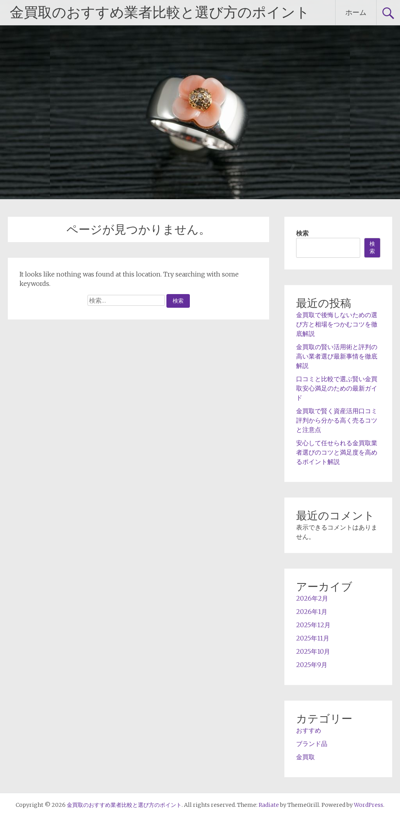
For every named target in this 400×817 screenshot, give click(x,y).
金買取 (305, 757)
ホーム (355, 12)
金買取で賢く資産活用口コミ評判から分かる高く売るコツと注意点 (336, 420)
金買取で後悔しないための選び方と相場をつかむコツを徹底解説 (336, 324)
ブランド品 (311, 743)
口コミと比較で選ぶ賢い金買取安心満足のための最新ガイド (336, 388)
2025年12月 (313, 625)
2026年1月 (311, 611)
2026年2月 (312, 598)
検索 (302, 233)
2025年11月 (312, 638)
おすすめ (308, 730)
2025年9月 (311, 665)
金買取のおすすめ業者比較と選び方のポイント (160, 12)
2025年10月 (313, 651)
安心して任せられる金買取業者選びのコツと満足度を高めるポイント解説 (336, 452)
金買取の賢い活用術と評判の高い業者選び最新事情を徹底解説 (336, 356)
